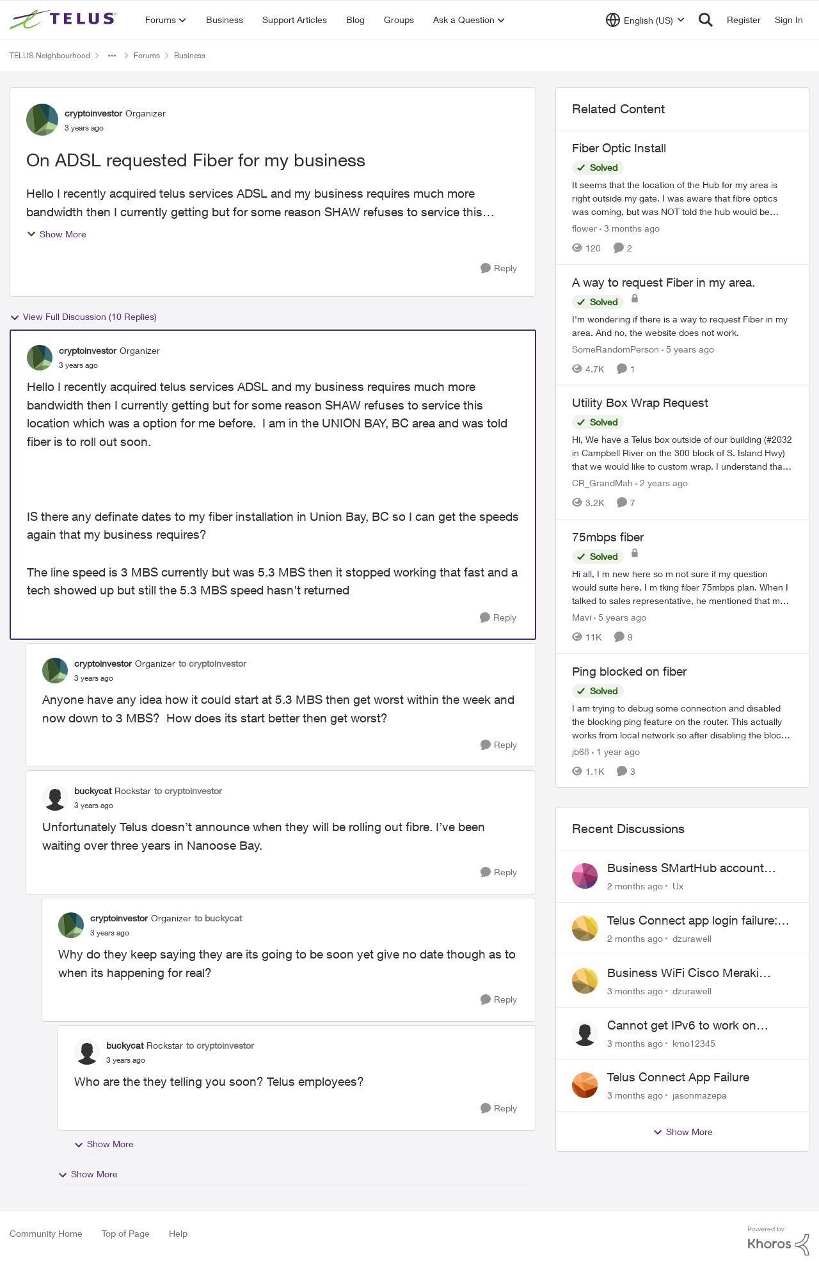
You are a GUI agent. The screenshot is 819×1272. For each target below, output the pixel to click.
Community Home (46, 1233)
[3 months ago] (630, 228)
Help (178, 1233)
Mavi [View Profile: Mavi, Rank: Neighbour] (581, 617)
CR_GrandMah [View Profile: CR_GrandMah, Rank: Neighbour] (602, 482)
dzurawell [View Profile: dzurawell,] (692, 938)
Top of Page (126, 1233)
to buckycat (218, 917)
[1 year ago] (616, 751)
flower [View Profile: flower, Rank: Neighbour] (584, 228)
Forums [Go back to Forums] (147, 55)
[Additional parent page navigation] (112, 56)
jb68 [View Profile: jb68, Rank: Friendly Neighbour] (580, 750)
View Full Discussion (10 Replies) (83, 316)
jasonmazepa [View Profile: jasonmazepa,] (699, 1095)
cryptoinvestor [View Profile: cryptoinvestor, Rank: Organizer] (93, 112)
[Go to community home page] (65, 20)
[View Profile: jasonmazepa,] (585, 1085)
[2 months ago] (635, 886)
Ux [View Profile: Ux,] (677, 885)
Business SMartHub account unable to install (685, 868)
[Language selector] (645, 20)
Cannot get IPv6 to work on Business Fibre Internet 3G (681, 1025)
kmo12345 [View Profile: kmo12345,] (693, 1042)
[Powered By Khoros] (778, 1241)
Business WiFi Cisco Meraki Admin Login (683, 973)
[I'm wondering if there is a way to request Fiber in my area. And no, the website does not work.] (682, 325)
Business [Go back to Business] (189, 55)
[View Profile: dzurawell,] (585, 928)
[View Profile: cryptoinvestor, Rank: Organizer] (42, 120)
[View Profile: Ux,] (585, 876)
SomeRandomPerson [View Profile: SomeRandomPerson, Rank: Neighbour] (615, 348)
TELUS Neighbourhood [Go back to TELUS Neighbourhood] (50, 55)
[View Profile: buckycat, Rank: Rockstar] (55, 798)
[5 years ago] (688, 348)
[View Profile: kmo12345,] (585, 1033)
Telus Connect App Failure (678, 1077)
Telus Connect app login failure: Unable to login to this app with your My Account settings (692, 920)
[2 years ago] (661, 482)
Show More (56, 233)
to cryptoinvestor (212, 663)
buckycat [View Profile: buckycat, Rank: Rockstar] (92, 790)
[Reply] (499, 268)
